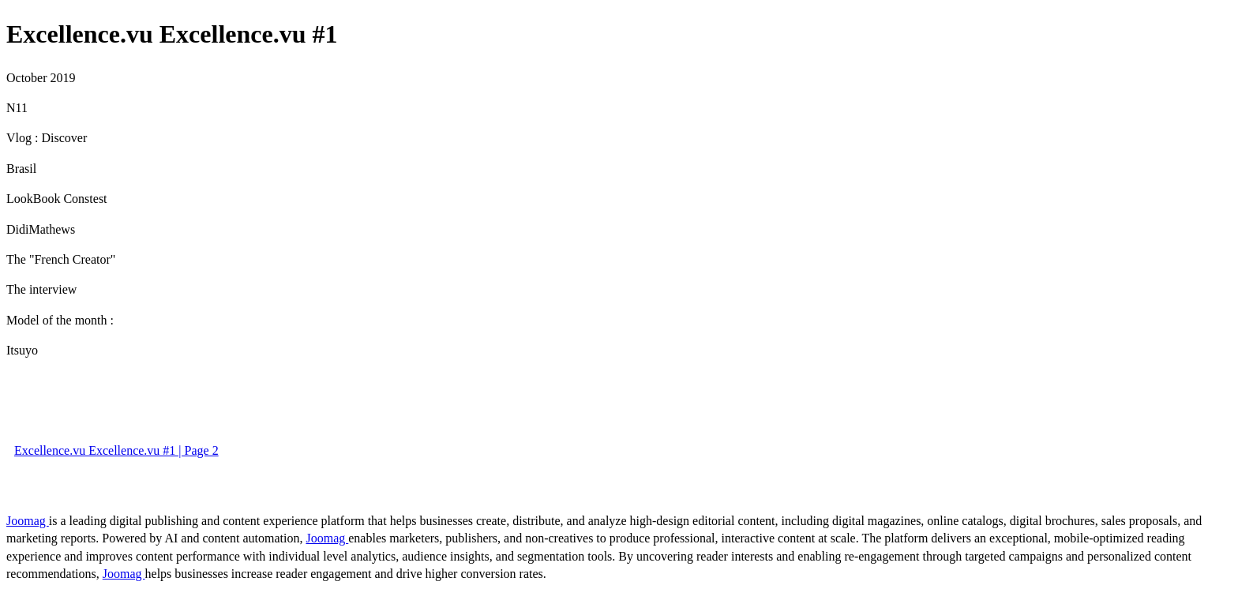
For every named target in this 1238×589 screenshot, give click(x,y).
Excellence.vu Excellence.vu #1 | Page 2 (116, 450)
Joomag (27, 520)
